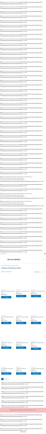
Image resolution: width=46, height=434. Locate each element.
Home (2, 265)
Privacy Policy (23, 431)
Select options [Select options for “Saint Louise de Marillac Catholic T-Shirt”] (6, 322)
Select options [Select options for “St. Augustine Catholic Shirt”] (21, 373)
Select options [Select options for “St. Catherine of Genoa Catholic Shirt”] (36, 373)
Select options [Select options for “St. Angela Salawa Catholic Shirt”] (6, 373)
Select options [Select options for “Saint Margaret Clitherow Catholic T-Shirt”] (36, 322)
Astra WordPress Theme (31, 409)
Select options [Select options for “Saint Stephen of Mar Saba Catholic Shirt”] (36, 348)
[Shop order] (39, 272)
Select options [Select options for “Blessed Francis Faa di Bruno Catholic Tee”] (6, 297)
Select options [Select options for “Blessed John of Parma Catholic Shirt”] (21, 296)
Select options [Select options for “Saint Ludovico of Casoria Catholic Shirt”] (21, 322)
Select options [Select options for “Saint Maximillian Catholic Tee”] (6, 347)
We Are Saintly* (13, 259)
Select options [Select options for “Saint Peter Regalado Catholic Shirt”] (21, 347)
